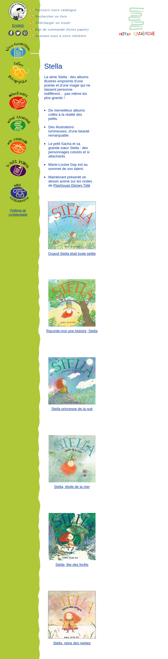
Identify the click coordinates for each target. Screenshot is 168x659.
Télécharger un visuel (52, 22)
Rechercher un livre (51, 16)
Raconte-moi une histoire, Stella (71, 331)
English (18, 25)
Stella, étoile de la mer (72, 487)
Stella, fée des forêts (72, 564)
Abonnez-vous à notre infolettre (60, 36)
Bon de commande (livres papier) (62, 29)
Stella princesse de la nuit (71, 409)
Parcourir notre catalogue (56, 10)
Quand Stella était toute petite (72, 253)
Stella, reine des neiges (72, 643)
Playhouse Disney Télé (71, 185)
